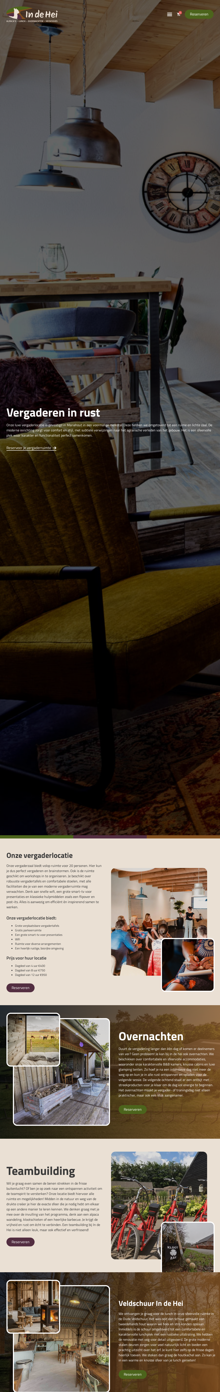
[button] (169, 14)
